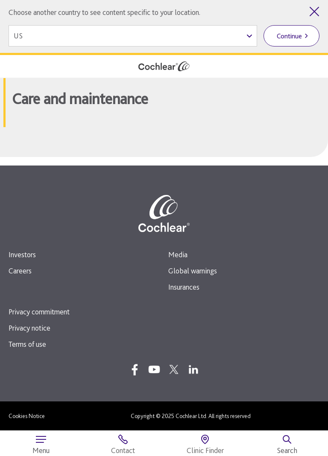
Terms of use (27, 344)
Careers (20, 270)
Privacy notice (29, 327)
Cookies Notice (27, 415)
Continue (289, 36)
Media (177, 254)
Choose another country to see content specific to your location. (104, 12)
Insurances (183, 286)
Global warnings (192, 270)
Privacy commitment (39, 311)
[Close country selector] (314, 11)
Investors (22, 254)
